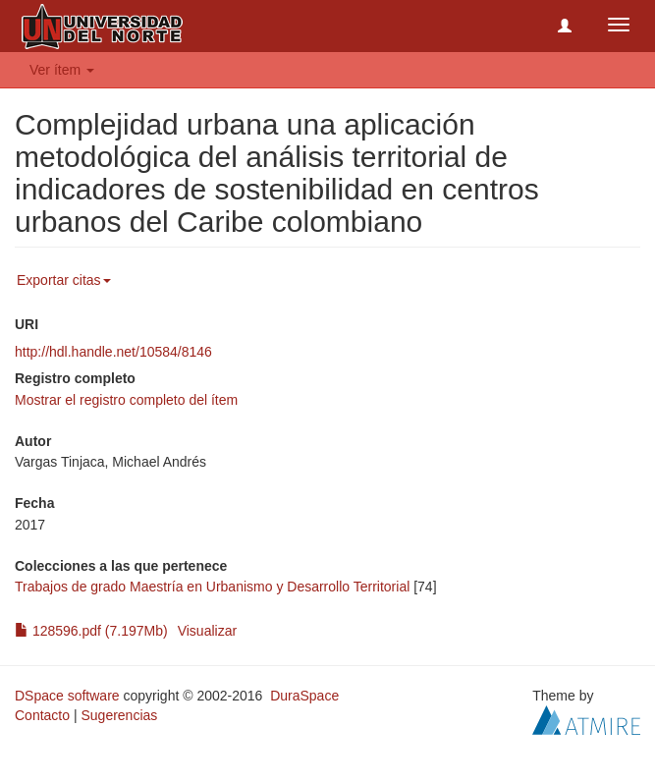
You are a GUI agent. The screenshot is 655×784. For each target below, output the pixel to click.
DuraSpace (304, 695)
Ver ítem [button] (61, 70)
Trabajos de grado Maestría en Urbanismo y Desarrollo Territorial (212, 586)
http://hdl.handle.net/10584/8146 (113, 352)
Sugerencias (119, 715)
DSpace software (67, 695)
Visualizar (207, 631)
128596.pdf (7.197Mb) (91, 631)
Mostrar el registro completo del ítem (126, 400)
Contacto (42, 715)
